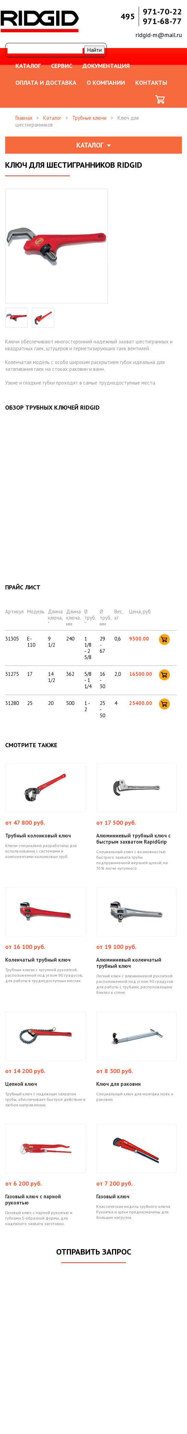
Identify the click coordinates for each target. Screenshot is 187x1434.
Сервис (61, 66)
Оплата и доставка (45, 82)
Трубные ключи (89, 118)
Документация (106, 66)
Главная (23, 118)
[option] (16, 317)
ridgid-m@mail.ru (159, 35)
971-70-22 (162, 11)
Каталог (28, 66)
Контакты (151, 82)
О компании (106, 82)
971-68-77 (162, 21)
